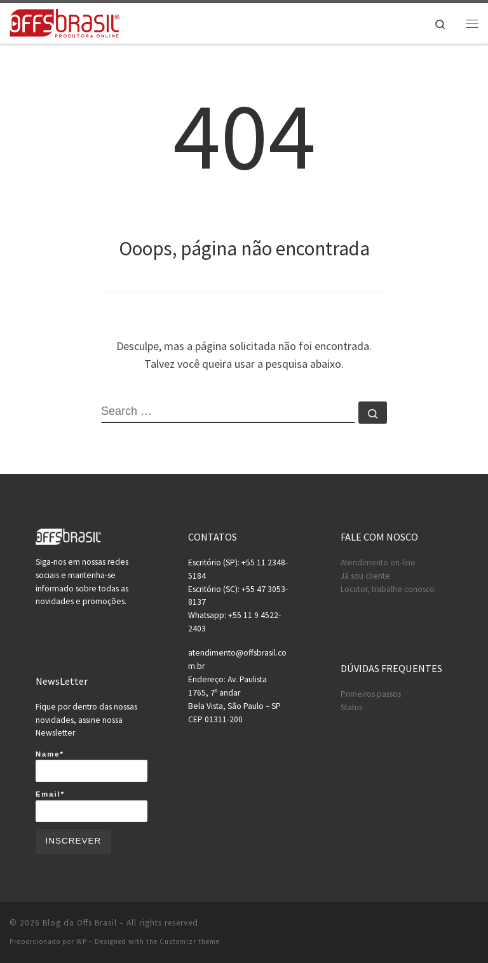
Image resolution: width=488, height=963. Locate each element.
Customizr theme (189, 941)
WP (81, 941)
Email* (91, 806)
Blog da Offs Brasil (80, 922)
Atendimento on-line (378, 562)
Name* (91, 766)
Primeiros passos (371, 694)
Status (351, 707)
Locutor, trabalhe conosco (388, 589)
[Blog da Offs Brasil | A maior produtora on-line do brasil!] (64, 21)
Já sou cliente (365, 575)
